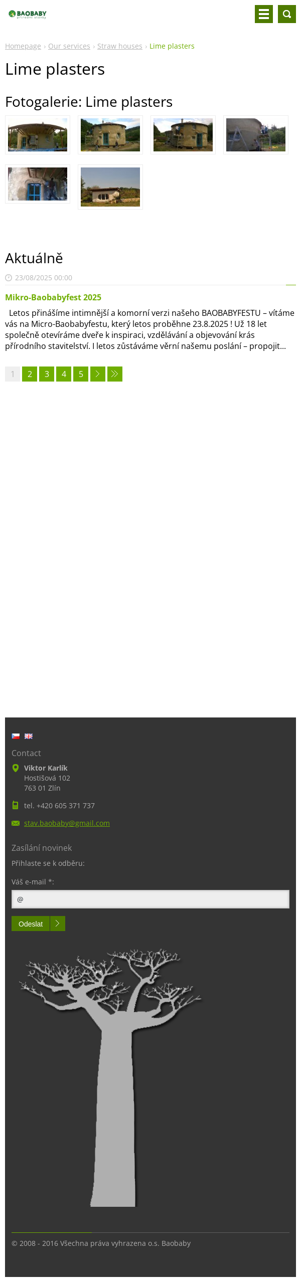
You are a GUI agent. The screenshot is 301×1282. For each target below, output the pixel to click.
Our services (69, 46)
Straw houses (119, 46)
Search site (287, 14)
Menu (264, 14)
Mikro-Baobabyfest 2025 (53, 297)
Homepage (23, 46)
